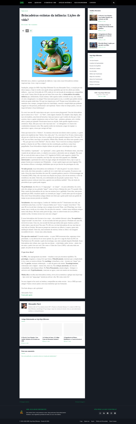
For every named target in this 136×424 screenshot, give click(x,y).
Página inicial (24, 11)
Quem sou (86, 421)
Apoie (92, 421)
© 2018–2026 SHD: (25, 421)
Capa (81, 421)
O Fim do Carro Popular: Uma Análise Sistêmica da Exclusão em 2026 (30, 339)
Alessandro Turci (34, 304)
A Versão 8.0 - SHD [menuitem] (50, 2)
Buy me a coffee (102, 96)
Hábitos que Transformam (96, 73)
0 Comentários (33, 24)
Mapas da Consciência (95, 76)
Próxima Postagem (79, 402)
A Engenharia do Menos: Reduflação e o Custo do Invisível (73, 338)
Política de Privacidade (102, 421)
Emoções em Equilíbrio (95, 65)
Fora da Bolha (93, 71)
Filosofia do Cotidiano (95, 68)
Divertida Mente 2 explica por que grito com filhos (106, 44)
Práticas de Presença (94, 81)
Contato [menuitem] (93, 2)
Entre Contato (112, 421)
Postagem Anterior (24, 402)
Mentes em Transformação (96, 79)
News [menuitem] (30, 2)
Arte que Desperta (94, 60)
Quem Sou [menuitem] (38, 2)
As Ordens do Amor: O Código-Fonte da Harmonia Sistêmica (51, 338)
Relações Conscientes (95, 84)
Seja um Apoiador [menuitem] (80, 2)
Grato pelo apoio (26, 295)
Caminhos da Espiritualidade (96, 63)
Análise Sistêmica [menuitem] (65, 2)
